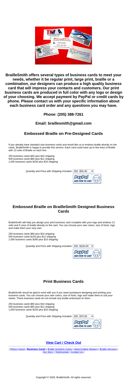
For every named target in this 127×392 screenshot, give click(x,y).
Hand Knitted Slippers (86, 349)
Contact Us (77, 351)
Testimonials (62, 351)
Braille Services (108, 349)
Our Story (48, 351)
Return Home (17, 349)
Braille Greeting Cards (60, 349)
